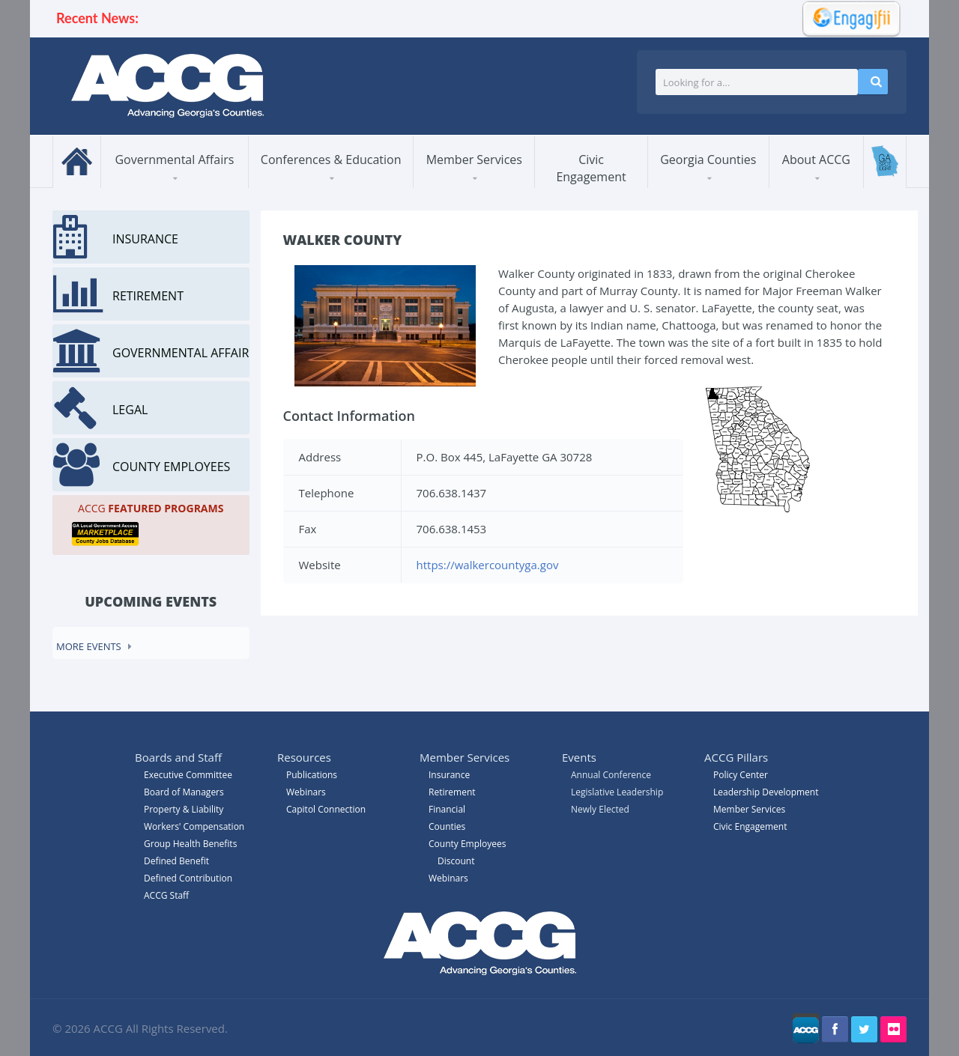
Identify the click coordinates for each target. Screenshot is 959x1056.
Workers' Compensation (194, 826)
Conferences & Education (331, 159)
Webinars (448, 878)
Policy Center (740, 774)
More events (88, 646)
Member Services (474, 159)
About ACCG (816, 159)
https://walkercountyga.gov (488, 564)
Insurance (449, 774)
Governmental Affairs (174, 159)
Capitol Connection (326, 809)
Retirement (452, 792)
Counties (447, 826)
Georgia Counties (708, 159)
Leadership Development (765, 792)
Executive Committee (188, 774)
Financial (447, 809)
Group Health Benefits (190, 843)
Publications (311, 774)
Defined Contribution (188, 878)
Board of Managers (184, 792)
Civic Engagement (591, 168)
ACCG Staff (166, 895)
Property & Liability (183, 809)
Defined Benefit (176, 861)
